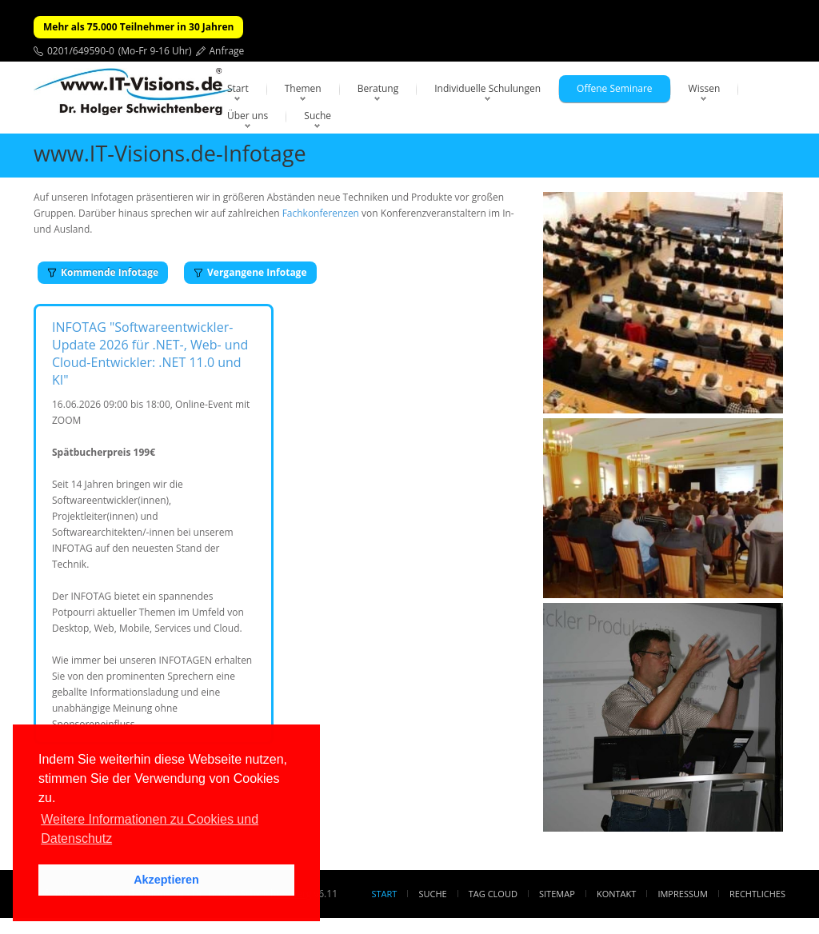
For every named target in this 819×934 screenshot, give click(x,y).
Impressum (682, 894)
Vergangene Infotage (250, 272)
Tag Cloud (493, 894)
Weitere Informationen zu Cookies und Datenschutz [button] (149, 828)
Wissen (705, 88)
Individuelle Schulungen (487, 88)
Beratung (378, 88)
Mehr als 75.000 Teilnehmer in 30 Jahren (138, 27)
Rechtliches (757, 894)
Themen (303, 88)
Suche (317, 115)
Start (238, 88)
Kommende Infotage (102, 272)
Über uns (247, 115)
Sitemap (557, 894)
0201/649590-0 (80, 51)
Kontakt (616, 894)
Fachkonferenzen (320, 213)
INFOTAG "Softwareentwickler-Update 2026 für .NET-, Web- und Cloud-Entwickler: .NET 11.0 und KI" (150, 353)
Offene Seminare (615, 88)
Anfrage (227, 51)
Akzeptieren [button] (166, 879)
